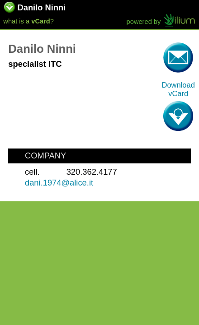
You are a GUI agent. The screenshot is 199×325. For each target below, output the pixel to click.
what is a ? (28, 21)
